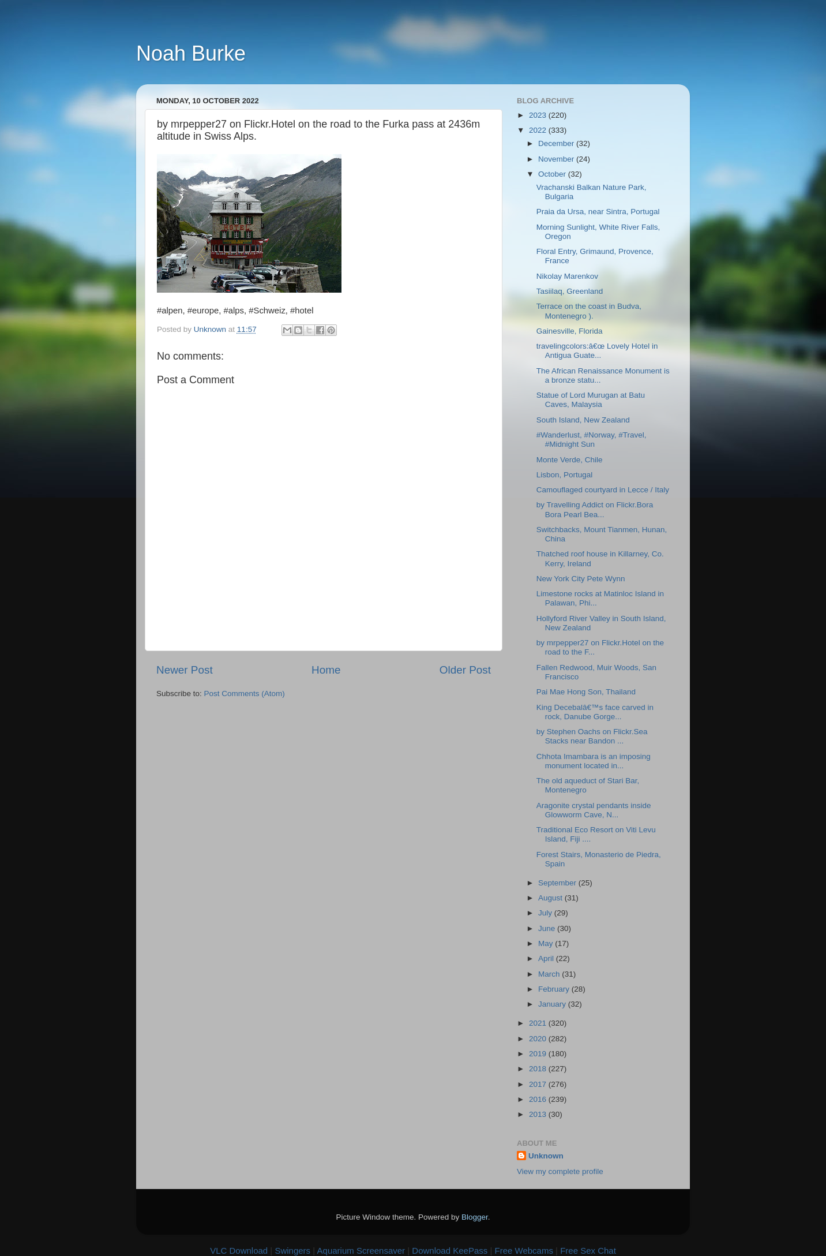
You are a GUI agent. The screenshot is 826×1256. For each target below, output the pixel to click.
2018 (539, 1068)
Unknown (546, 1156)
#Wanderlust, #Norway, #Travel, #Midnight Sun (591, 439)
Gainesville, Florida (569, 331)
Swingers (292, 1250)
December (557, 143)
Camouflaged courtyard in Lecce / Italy (602, 489)
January (553, 1004)
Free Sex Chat (588, 1250)
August (551, 898)
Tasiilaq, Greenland (569, 291)
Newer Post (184, 670)
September (558, 883)
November (557, 159)
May (546, 943)
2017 (539, 1084)
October (553, 174)
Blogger (474, 1217)
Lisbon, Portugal (564, 474)
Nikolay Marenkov (567, 276)
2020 (539, 1038)
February (555, 989)
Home (325, 670)
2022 (539, 130)
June (547, 928)
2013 (539, 1114)
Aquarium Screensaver (361, 1250)
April (547, 958)
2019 (539, 1053)
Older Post (465, 670)
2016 (539, 1099)
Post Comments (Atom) (244, 693)
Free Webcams (524, 1250)
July (546, 913)
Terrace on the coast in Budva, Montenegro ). (588, 311)
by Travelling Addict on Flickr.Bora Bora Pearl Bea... (595, 509)
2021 (539, 1023)
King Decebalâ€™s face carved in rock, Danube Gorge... (595, 712)
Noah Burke (191, 53)
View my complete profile (560, 1171)
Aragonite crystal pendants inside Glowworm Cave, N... (593, 810)
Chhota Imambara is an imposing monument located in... (593, 761)
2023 (539, 115)
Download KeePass (449, 1250)
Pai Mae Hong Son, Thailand (586, 691)
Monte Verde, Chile (569, 459)
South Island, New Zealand (583, 420)
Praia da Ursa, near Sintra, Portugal (598, 211)
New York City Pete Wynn (580, 578)
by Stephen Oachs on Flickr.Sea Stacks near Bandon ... (592, 736)
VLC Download (239, 1250)
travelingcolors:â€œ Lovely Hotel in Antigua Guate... (597, 351)
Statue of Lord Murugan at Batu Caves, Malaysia (590, 400)
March (550, 974)
